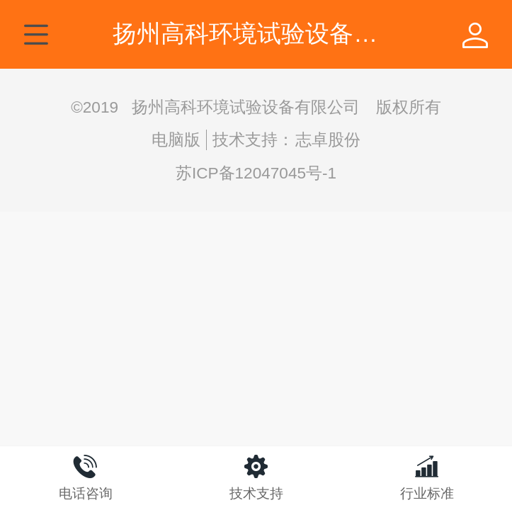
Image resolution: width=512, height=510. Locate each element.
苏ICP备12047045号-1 (256, 173)
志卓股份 (327, 140)
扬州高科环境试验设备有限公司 (281, 33)
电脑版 (176, 140)
